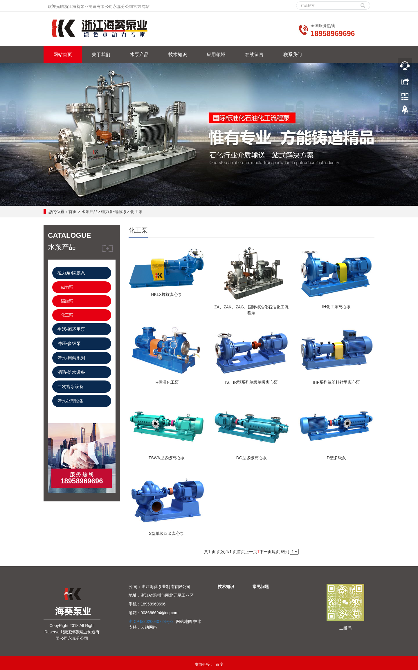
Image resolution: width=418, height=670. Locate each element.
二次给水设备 (70, 386)
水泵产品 (139, 54)
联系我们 (292, 54)
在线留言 (254, 54)
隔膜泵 (67, 301)
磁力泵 (67, 287)
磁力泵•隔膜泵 (114, 211)
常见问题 (261, 586)
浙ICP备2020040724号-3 (151, 621)
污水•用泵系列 (71, 357)
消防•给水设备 (71, 372)
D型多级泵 (336, 457)
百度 (219, 664)
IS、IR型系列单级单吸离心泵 (251, 382)
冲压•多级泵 (69, 343)
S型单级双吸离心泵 (166, 533)
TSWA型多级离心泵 (167, 457)
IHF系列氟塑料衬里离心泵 (336, 382)
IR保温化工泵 (166, 382)
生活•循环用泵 (71, 329)
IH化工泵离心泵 (336, 306)
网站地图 (184, 621)
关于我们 (101, 54)
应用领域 (216, 54)
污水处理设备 (70, 401)
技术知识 (177, 54)
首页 (73, 211)
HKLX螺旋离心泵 (166, 294)
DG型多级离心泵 (251, 457)
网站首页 (62, 54)
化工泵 (136, 211)
